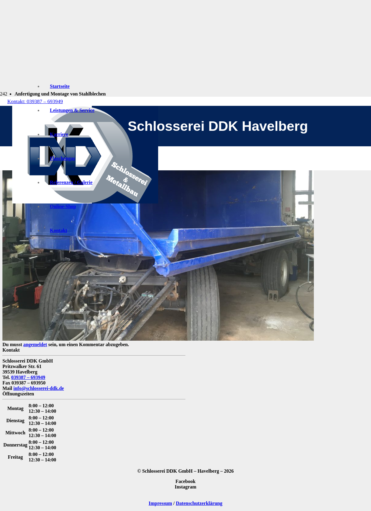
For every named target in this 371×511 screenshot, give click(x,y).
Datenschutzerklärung (199, 503)
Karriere (59, 134)
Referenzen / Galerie (71, 182)
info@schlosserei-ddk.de (38, 388)
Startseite (60, 86)
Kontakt (58, 230)
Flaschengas (62, 158)
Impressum (160, 503)
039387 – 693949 (28, 377)
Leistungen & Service (72, 110)
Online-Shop (63, 206)
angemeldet (35, 344)
